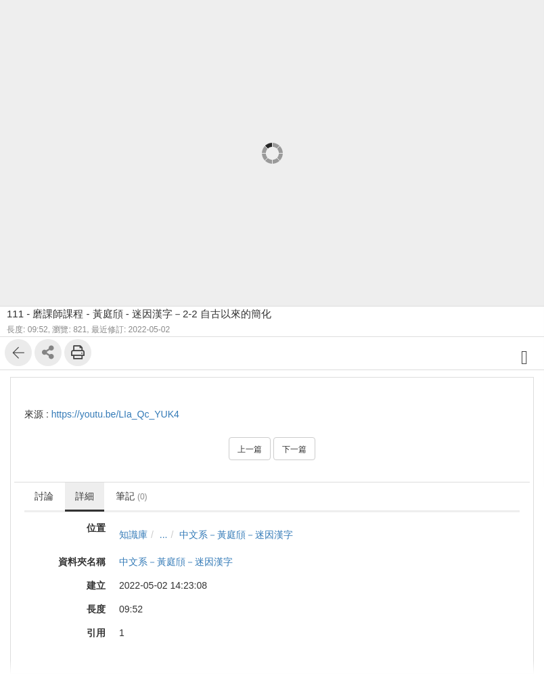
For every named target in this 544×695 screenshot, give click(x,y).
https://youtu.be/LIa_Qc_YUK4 (115, 414)
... (164, 534)
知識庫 (133, 534)
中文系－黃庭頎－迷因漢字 (236, 534)
